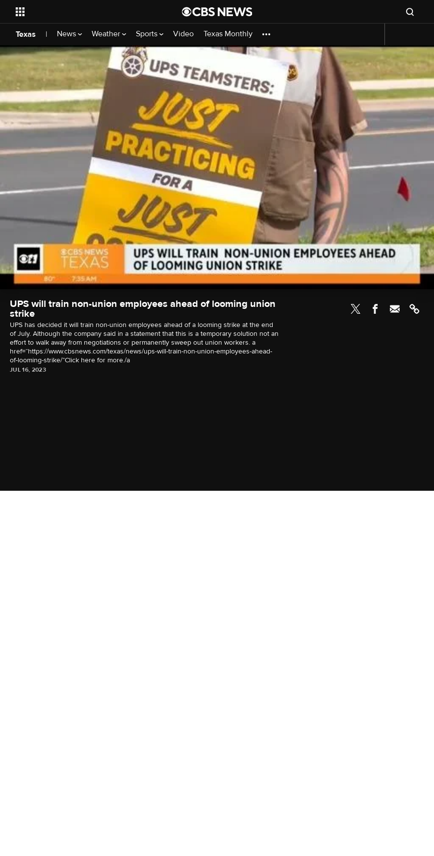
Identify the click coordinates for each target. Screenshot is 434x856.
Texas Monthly (228, 34)
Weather (109, 34)
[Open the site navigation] (83, 11)
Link (414, 309)
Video (183, 34)
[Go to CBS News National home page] (217, 12)
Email (395, 309)
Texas (26, 34)
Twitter (355, 309)
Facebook (375, 309)
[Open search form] (410, 11)
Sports (149, 34)
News (69, 34)
